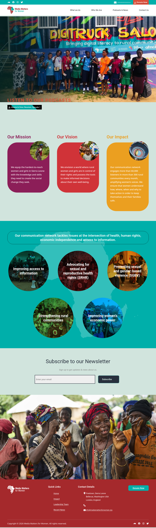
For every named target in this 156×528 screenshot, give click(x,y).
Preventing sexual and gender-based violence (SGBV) (127, 271)
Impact (57, 499)
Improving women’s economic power (102, 318)
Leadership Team (61, 504)
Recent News (59, 510)
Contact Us (144, 11)
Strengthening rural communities (53, 318)
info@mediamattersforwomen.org (114, 2)
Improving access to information (28, 271)
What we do (75, 11)
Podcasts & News (120, 11)
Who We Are (96, 11)
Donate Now (135, 488)
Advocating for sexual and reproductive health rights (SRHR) (78, 270)
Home (56, 493)
